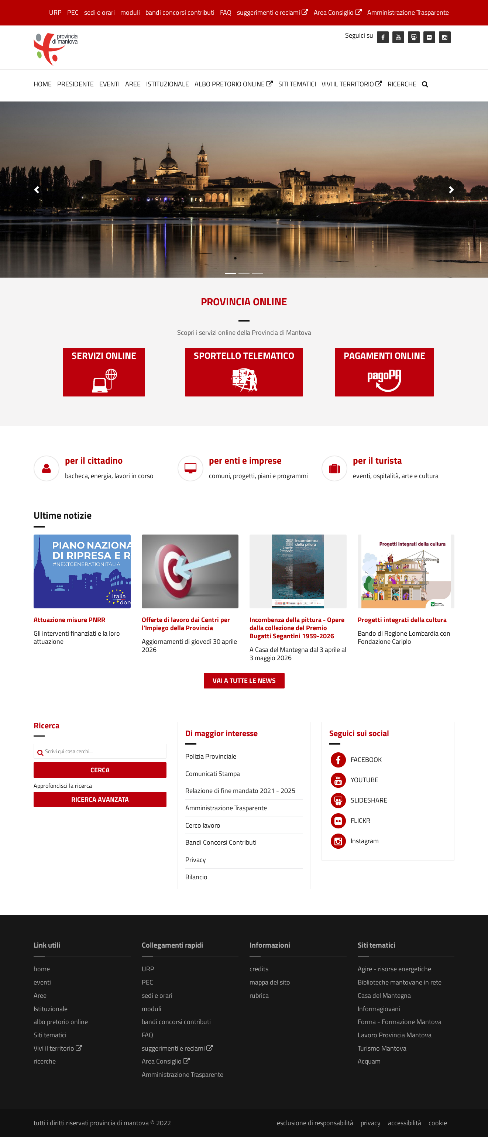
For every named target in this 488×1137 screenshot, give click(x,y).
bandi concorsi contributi (179, 12)
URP (55, 12)
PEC (73, 12)
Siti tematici (297, 84)
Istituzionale (167, 84)
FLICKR (360, 820)
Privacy (195, 860)
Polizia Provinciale (210, 756)
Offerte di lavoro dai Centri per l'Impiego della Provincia (186, 624)
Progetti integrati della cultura (402, 620)
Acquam (369, 1061)
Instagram (365, 841)
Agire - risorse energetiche (394, 969)
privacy (371, 1123)
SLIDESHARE (369, 800)
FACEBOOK (366, 760)
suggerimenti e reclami (272, 12)
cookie (438, 1123)
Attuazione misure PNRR (69, 620)
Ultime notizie (63, 515)
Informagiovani (379, 1009)
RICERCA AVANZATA (100, 799)
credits (259, 969)
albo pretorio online (234, 84)
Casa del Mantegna (384, 995)
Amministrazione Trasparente (408, 12)
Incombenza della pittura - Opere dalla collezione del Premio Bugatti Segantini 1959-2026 (297, 628)
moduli (130, 12)
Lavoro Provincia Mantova (395, 1035)
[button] (36, 190)
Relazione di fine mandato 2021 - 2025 (240, 791)
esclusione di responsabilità (315, 1123)
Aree (133, 84)
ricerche (402, 84)
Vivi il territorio (352, 84)
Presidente (75, 84)
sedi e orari (99, 12)
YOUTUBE (364, 780)
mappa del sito (270, 982)
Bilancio (196, 877)
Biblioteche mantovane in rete (399, 982)
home (43, 84)
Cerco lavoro (202, 825)
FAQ (225, 12)
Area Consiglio (338, 12)
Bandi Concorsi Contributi (221, 842)
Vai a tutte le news (244, 681)
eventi (109, 84)
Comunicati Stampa (212, 774)
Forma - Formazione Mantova (399, 1022)
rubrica (259, 995)
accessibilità (404, 1123)
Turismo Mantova (382, 1048)
